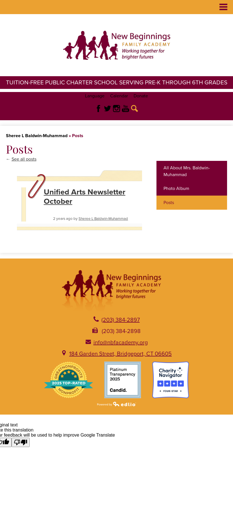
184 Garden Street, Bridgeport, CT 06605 (120, 354)
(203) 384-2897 (120, 320)
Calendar (119, 96)
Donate (141, 96)
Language (94, 96)
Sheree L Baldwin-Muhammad (103, 218)
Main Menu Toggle (223, 7)
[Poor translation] (21, 442)
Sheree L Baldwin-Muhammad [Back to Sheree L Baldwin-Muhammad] (36, 136)
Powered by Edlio (116, 404)
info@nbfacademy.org (120, 342)
